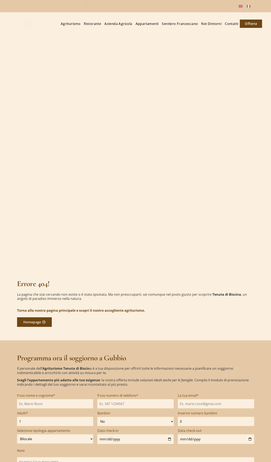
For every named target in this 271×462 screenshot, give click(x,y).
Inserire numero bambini (197, 413)
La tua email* (188, 395)
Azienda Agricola (118, 23)
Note (21, 450)
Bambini (103, 413)
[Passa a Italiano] (248, 6)
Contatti (231, 23)
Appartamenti (147, 23)
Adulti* (22, 413)
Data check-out (190, 430)
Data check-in (108, 430)
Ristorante (92, 23)
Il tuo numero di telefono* (117, 395)
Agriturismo (70, 23)
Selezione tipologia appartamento (43, 430)
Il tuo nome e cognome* (36, 395)
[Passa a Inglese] (241, 6)
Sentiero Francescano (180, 23)
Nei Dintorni (211, 23)
